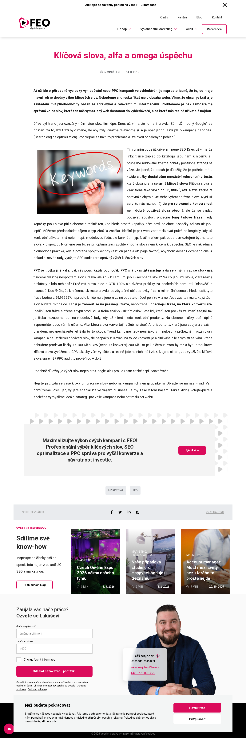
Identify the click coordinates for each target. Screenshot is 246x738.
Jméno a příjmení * (26, 626)
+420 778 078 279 (143, 673)
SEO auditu (85, 258)
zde (54, 721)
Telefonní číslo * (24, 641)
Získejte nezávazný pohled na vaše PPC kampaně (120, 5)
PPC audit (64, 358)
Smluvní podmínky (37, 689)
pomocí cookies (136, 713)
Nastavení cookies (144, 733)
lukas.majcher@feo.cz (145, 667)
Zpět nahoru (215, 512)
